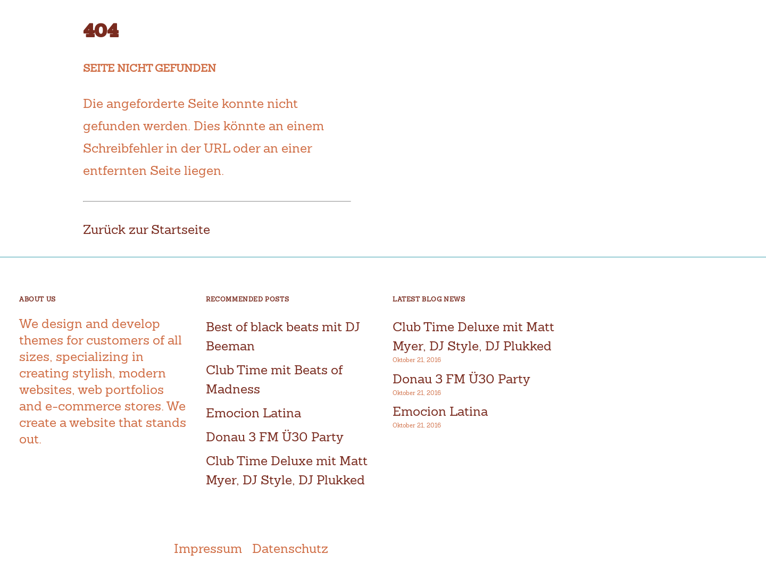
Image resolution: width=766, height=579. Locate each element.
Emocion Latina (253, 413)
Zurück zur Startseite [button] (146, 229)
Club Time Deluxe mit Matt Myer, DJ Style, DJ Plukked (473, 336)
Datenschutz (290, 548)
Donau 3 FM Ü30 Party (275, 437)
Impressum (208, 548)
